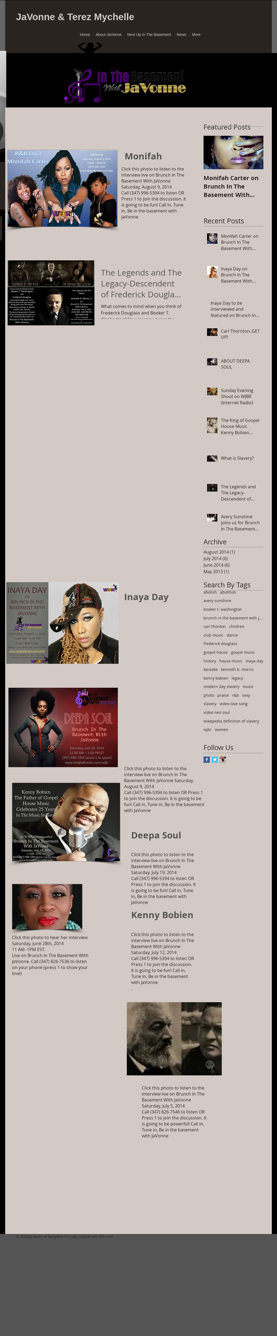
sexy (246, 695)
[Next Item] (254, 152)
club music (213, 635)
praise (223, 695)
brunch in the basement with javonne (233, 618)
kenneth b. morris (237, 669)
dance (232, 635)
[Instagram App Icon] (223, 760)
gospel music (243, 652)
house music (230, 661)
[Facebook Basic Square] (207, 760)
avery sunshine (217, 600)
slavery (210, 703)
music (248, 686)
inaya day (254, 661)
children (236, 626)
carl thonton (215, 626)
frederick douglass (220, 643)
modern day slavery (221, 686)
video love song (234, 703)
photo (209, 695)
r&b (235, 695)
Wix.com (106, 1236)
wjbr (208, 729)
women (221, 729)
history (210, 661)
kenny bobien (216, 678)
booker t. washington (223, 609)
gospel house (216, 652)
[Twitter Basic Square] (215, 760)
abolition (228, 592)
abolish (210, 592)
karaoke (211, 669)
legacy (237, 678)
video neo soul (217, 712)
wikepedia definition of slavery (231, 721)
